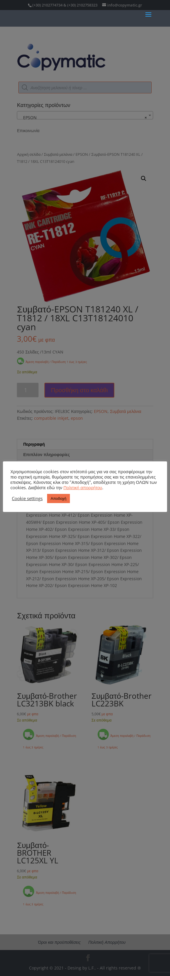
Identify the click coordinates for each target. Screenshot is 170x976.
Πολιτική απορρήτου (82, 487)
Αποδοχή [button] (58, 498)
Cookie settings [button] (27, 498)
